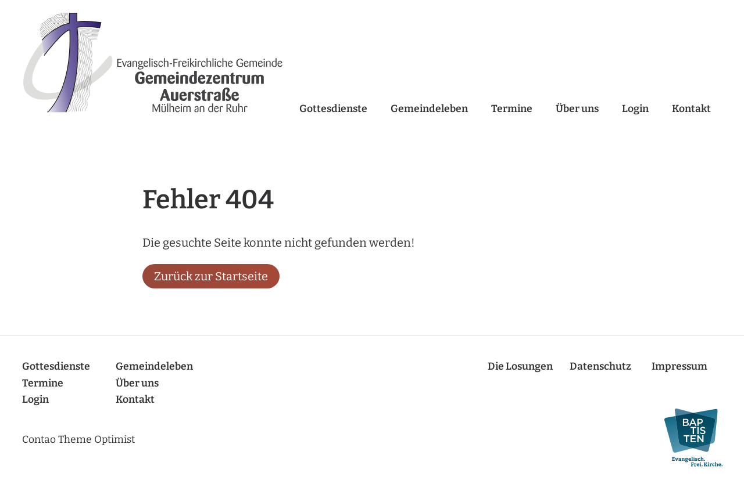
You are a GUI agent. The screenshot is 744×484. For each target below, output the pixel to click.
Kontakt (691, 109)
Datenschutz (600, 366)
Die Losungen (520, 366)
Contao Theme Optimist (78, 440)
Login (635, 109)
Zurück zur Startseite (211, 276)
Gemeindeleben (429, 109)
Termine (511, 109)
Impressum (679, 366)
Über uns (577, 109)
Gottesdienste (333, 109)
